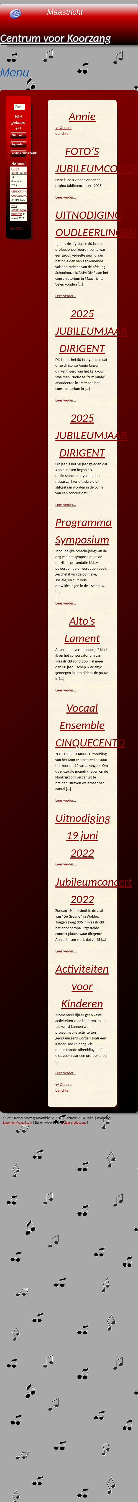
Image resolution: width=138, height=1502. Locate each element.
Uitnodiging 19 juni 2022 (83, 835)
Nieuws (17, 135)
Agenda (17, 144)
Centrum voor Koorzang (55, 38)
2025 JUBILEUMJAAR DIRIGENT (91, 330)
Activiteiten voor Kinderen (82, 986)
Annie (82, 116)
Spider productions (74, 1122)
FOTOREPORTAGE (18, 153)
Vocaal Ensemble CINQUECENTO (90, 725)
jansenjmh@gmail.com (17, 1122)
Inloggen (16, 228)
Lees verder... (65, 197)
